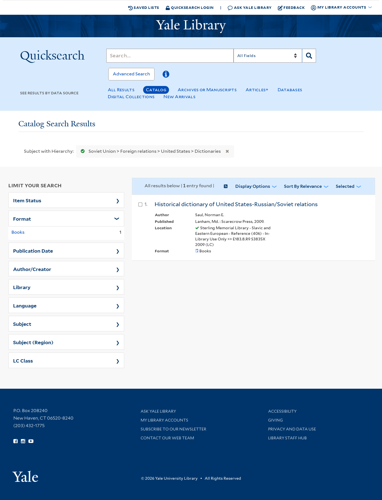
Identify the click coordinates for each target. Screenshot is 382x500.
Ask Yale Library (249, 8)
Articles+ (257, 89)
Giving (275, 420)
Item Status (27, 200)
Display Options (252, 186)
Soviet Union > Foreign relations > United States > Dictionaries (149, 151)
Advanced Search (131, 74)
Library (22, 287)
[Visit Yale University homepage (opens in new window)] (25, 474)
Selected (345, 186)
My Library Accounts (164, 420)
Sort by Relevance (303, 186)
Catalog (156, 89)
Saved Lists (143, 7)
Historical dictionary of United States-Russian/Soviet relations (236, 204)
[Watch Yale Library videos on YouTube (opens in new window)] (30, 441)
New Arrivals (179, 96)
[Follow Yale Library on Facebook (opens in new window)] (15, 441)
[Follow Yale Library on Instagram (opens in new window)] (23, 441)
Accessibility (282, 411)
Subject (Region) (33, 342)
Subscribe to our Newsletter (173, 429)
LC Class (23, 360)
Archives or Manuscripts (207, 89)
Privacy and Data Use (292, 429)
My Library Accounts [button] (339, 7)
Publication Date (33, 250)
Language (24, 305)
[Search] (170, 56)
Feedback (291, 7)
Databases (290, 89)
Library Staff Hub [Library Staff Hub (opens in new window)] (287, 438)
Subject (22, 323)
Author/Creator (32, 268)
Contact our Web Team (167, 438)
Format (22, 218)
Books (18, 232)
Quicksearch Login (189, 7)
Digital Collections (131, 96)
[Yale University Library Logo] (191, 26)
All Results (121, 89)
